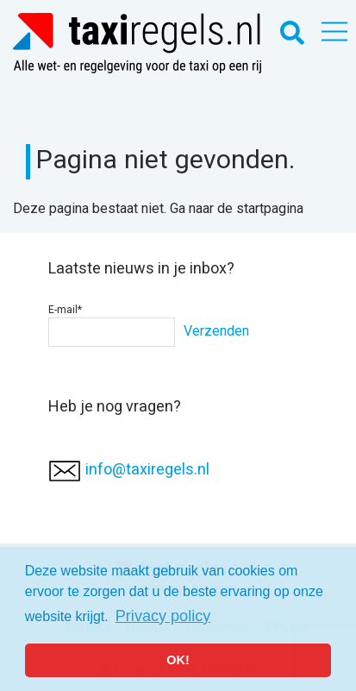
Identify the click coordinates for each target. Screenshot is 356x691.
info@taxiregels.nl (147, 469)
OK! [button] (177, 660)
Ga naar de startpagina (236, 208)
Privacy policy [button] (163, 616)
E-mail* (111, 325)
